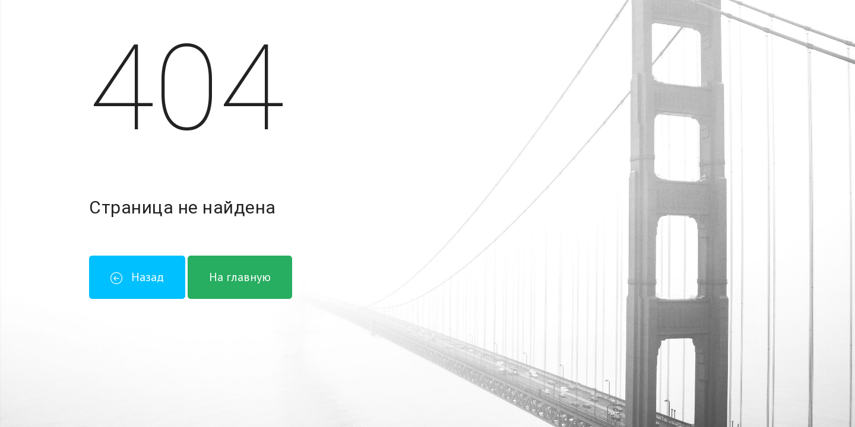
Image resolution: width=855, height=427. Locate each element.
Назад (137, 277)
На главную (240, 277)
